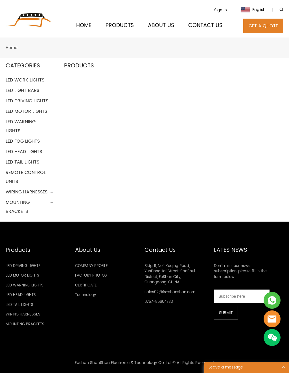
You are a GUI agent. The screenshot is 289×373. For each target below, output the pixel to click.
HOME (83, 26)
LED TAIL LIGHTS (19, 305)
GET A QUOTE (263, 26)
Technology (85, 295)
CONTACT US (205, 26)
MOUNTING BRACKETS (25, 324)
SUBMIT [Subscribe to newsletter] (226, 313)
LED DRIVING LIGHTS (23, 266)
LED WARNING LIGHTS (24, 285)
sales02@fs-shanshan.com (169, 292)
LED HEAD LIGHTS (21, 295)
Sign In (220, 10)
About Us (87, 250)
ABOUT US (161, 26)
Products (18, 250)
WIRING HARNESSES (23, 314)
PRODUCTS (120, 26)
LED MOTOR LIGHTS (22, 276)
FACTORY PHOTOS (91, 276)
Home (11, 48)
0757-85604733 (158, 302)
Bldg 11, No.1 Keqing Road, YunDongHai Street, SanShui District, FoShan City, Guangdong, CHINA (169, 274)
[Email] (242, 296)
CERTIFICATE (86, 285)
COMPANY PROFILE (91, 266)
